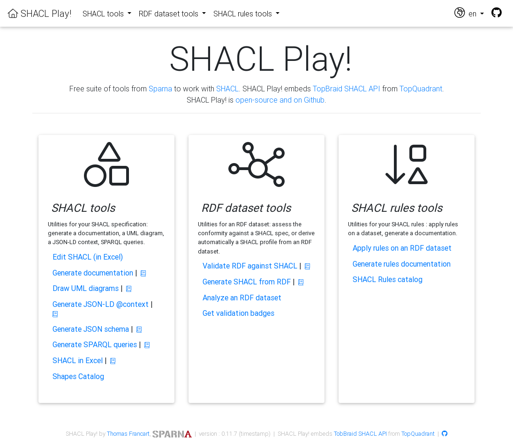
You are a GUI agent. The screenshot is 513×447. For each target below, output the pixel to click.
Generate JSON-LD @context (101, 304)
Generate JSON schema (91, 329)
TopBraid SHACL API (346, 88)
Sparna (160, 88)
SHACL (227, 88)
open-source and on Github (279, 99)
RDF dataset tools (169, 13)
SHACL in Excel (78, 360)
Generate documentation (93, 272)
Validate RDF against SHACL (250, 265)
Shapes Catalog (78, 376)
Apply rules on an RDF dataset (402, 248)
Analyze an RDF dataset (242, 297)
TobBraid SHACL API (360, 434)
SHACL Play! (39, 13)
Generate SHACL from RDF (247, 281)
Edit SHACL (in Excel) (88, 256)
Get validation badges (238, 313)
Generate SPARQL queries (95, 344)
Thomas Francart (128, 434)
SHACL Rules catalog (387, 279)
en (466, 13)
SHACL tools (104, 13)
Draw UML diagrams (86, 288)
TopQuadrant (421, 88)
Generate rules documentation (402, 263)
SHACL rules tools (243, 13)
